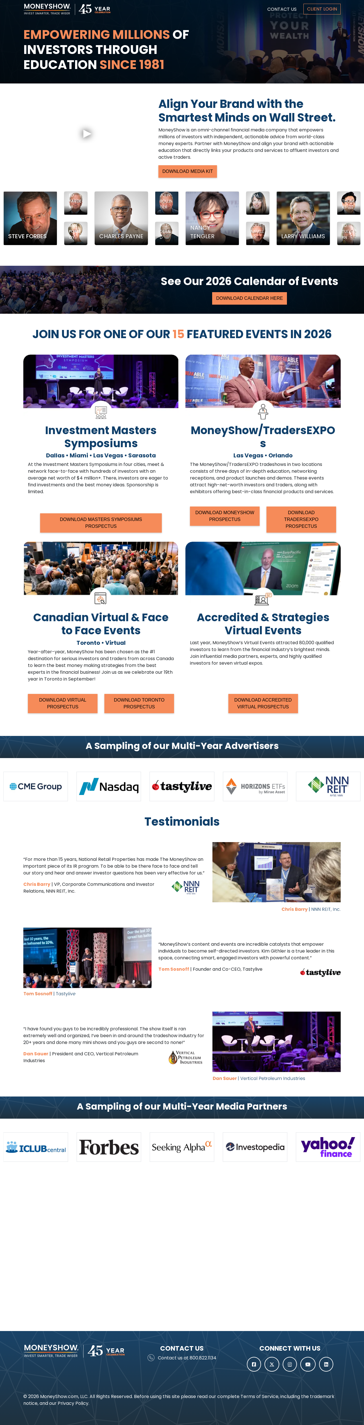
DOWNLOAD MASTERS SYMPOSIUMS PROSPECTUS (101, 523)
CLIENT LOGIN (322, 9)
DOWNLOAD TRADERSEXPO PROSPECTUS (301, 519)
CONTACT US (282, 9)
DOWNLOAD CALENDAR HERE (249, 298)
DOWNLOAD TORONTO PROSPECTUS (139, 703)
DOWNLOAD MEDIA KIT (187, 171)
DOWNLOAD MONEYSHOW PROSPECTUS (224, 516)
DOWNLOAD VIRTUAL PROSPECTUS (62, 703)
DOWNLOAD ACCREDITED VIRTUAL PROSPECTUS (263, 703)
